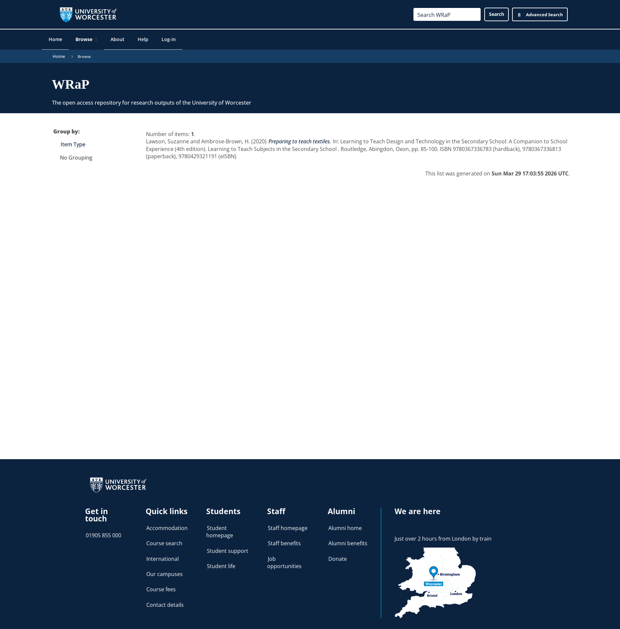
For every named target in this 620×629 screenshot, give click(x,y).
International (162, 555)
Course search (164, 540)
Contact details (165, 601)
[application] (102, 40)
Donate (337, 555)
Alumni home (345, 524)
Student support (227, 547)
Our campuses (164, 570)
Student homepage (219, 528)
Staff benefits (284, 540)
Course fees (161, 586)
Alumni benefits (347, 540)
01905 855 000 (103, 532)
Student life (221, 562)
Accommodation (167, 524)
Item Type (73, 141)
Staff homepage (288, 524)
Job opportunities (284, 559)
